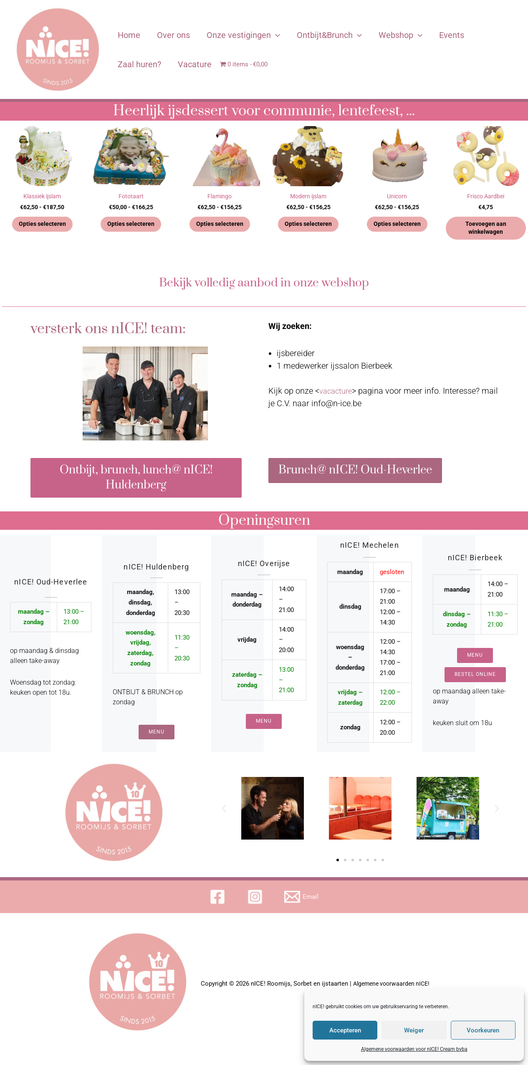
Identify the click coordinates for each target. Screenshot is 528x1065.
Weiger (414, 1030)
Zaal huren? (139, 64)
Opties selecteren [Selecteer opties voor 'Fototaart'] (131, 225)
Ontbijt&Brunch (329, 35)
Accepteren (345, 1030)
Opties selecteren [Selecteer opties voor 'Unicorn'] (397, 225)
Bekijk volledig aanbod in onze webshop (264, 284)
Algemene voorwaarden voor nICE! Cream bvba (414, 1049)
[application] (275, 35)
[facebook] (218, 907)
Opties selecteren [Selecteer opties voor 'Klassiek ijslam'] (42, 225)
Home (129, 35)
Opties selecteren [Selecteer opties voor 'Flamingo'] (219, 225)
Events (451, 35)
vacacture (337, 393)
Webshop (400, 35)
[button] (224, 818)
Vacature (195, 64)
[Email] (302, 907)
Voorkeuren (483, 1030)
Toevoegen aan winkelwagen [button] (486, 229)
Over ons (173, 35)
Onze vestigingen (243, 35)
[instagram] (256, 907)
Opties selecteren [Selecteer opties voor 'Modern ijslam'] (308, 225)
